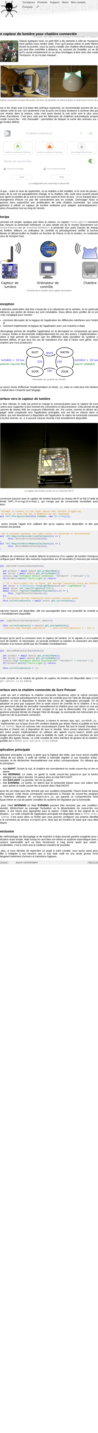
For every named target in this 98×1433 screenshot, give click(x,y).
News (65, 2)
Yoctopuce (28, 2)
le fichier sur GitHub (35, 743)
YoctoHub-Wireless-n (38, 227)
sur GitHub (8, 727)
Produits (42, 2)
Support (54, 2)
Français (27, 6)
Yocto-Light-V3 (78, 222)
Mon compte (78, 2)
